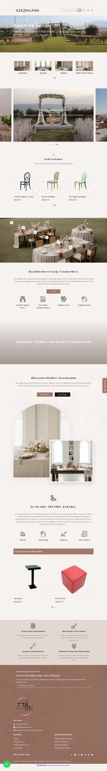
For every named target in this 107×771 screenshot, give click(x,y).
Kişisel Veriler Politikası (63, 752)
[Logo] (27, 10)
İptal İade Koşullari (61, 749)
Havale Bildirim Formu (21, 749)
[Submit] (89, 689)
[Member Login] (92, 10)
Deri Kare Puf (60, 602)
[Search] (69, 10)
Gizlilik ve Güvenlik (61, 746)
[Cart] (88, 10)
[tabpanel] (53, 33)
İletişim (15, 743)
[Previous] (16, 184)
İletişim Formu (18, 746)
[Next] (36, 184)
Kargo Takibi (17, 752)
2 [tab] (54, 80)
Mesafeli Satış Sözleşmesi (64, 743)
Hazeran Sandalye (48, 199)
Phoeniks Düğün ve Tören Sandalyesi (24, 199)
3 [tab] (54, 147)
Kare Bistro (18, 602)
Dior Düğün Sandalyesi (77, 199)
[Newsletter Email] (53, 689)
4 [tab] (57, 147)
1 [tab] (52, 80)
